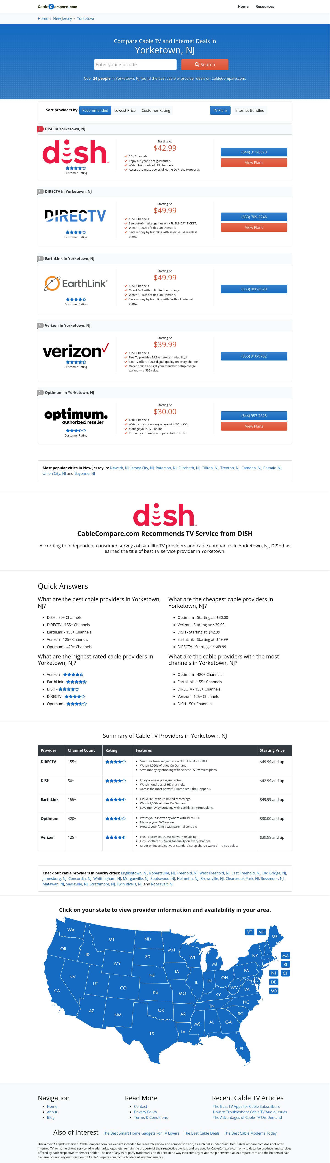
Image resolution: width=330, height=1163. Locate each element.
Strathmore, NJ (102, 884)
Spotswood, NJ (162, 878)
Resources (265, 6)
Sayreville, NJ (77, 884)
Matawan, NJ (53, 884)
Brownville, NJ (212, 878)
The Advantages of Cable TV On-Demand (247, 1117)
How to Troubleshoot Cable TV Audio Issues (250, 1111)
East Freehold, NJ (245, 873)
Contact (140, 1106)
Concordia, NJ (79, 878)
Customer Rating (156, 110)
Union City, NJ (54, 473)
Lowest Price (125, 110)
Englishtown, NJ (134, 873)
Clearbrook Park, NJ (242, 878)
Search (205, 64)
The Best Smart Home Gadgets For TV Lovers (141, 1133)
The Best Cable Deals (202, 1133)
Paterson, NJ (166, 467)
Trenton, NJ (229, 467)
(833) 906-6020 (254, 289)
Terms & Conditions (151, 1117)
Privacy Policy (145, 1111)
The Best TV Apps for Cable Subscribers (246, 1106)
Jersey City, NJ (142, 467)
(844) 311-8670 (254, 152)
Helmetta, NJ (187, 878)
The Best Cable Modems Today (250, 1133)
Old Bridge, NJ (274, 873)
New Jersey (62, 18)
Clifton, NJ (210, 467)
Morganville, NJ (135, 878)
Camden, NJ (251, 467)
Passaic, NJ (272, 467)
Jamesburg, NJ (54, 878)
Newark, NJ (119, 467)
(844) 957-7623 (254, 415)
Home (243, 6)
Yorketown (86, 18)
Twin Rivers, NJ (129, 884)
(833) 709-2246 (254, 216)
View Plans (254, 162)
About (52, 1111)
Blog (51, 1117)
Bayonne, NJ (84, 473)
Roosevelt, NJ (162, 884)
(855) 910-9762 (254, 356)
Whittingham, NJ (107, 878)
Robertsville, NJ (162, 873)
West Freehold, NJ (214, 873)
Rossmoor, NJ (272, 878)
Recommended (95, 110)
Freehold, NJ (187, 873)
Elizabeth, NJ (189, 467)
